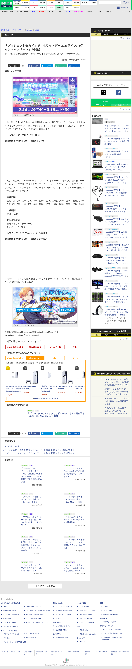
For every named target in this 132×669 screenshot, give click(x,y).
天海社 (105, 606)
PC (60, 12)
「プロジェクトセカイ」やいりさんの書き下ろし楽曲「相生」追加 (31, 568)
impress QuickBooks (110, 614)
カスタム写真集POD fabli (112, 633)
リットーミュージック (64, 606)
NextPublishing (31, 637)
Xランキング (102, 101)
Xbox (55, 358)
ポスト (16, 66)
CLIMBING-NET (61, 630)
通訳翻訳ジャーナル (86, 614)
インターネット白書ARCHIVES (14, 642)
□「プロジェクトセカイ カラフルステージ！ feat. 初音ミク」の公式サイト (39, 450)
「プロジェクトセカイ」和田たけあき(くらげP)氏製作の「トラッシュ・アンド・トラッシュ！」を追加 (31, 545)
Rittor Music (57, 603)
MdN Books (83, 630)
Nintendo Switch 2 (15, 347)
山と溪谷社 (57, 623)
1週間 (116, 34)
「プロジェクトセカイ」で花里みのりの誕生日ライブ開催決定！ (74, 519)
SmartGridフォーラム (34, 606)
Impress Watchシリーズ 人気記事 (111, 331)
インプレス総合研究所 (11, 614)
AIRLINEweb (84, 606)
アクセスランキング (105, 31)
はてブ (49, 66)
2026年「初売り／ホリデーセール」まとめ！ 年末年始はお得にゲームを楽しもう (116, 391)
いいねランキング (121, 105)
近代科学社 (57, 634)
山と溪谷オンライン (63, 626)
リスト (24, 66)
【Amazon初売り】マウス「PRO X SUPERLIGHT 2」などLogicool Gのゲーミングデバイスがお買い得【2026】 (117, 263)
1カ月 (126, 34)
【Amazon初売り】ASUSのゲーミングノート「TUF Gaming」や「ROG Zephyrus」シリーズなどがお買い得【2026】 (116, 169)
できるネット (8, 638)
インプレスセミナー (33, 618)
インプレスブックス (33, 633)
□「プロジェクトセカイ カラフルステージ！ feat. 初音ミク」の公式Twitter (38, 453)
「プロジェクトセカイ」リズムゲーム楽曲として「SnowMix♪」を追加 (74, 499)
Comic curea (107, 610)
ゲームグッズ (55, 347)
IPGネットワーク (106, 626)
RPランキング (101, 105)
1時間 (96, 34)
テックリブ (81, 638)
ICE (101, 603)
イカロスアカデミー (86, 623)
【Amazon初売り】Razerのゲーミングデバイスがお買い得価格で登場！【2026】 (117, 312)
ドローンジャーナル (10, 623)
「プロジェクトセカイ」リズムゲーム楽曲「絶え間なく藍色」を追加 (74, 568)
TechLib (82, 641)
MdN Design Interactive (87, 634)
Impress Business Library (35, 614)
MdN (78, 627)
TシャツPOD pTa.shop (112, 629)
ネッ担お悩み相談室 (10, 627)
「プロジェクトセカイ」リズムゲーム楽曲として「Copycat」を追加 (31, 499)
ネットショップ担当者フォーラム (38, 610)
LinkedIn (76, 66)
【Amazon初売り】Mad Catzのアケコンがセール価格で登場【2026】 (117, 141)
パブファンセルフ (109, 622)
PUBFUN (103, 618)
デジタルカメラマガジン (12, 634)
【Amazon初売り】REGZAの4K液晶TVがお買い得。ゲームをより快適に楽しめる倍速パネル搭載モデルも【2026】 (117, 250)
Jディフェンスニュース (87, 610)
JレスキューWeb (85, 618)
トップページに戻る (45, 586)
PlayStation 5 (35, 347)
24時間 (105, 34)
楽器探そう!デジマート (64, 610)
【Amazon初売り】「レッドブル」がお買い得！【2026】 (116, 154)
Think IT (6, 606)
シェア (35, 66)
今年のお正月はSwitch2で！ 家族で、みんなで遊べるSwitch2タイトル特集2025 (116, 410)
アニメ (75, 347)
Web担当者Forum (9, 610)
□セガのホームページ (13, 446)
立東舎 (58, 618)
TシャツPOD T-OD (63, 614)
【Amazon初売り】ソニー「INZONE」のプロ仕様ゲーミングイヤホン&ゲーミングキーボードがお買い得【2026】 (117, 195)
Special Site (102, 73)
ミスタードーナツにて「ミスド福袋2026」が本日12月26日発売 (117, 401)
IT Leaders (7, 618)
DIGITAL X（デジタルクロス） (37, 623)
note (62, 66)
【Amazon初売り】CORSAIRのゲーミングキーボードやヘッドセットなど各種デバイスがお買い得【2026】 (117, 211)
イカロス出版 (81, 603)
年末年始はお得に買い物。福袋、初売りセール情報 (113, 374)
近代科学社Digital (62, 637)
